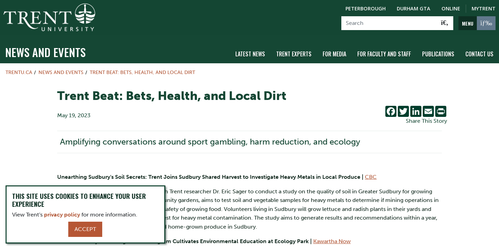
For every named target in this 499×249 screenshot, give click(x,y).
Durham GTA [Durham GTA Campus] (413, 8)
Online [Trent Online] (450, 8)
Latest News (250, 53)
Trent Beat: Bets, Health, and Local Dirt (142, 71)
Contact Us (479, 53)
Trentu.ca (19, 71)
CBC (371, 176)
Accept (85, 229)
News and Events (45, 51)
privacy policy (62, 214)
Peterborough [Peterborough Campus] (365, 8)
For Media (334, 53)
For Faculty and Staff (384, 53)
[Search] (389, 23)
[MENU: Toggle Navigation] (477, 23)
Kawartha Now (332, 240)
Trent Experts (294, 53)
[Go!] (444, 23)
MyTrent (484, 8)
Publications (438, 53)
